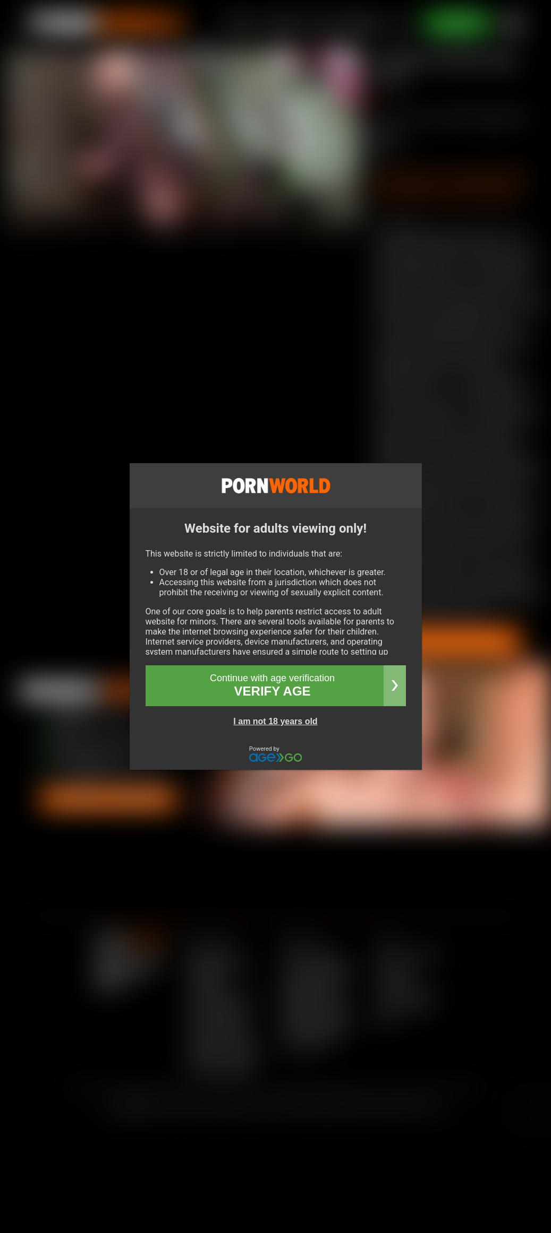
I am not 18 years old (275, 721)
